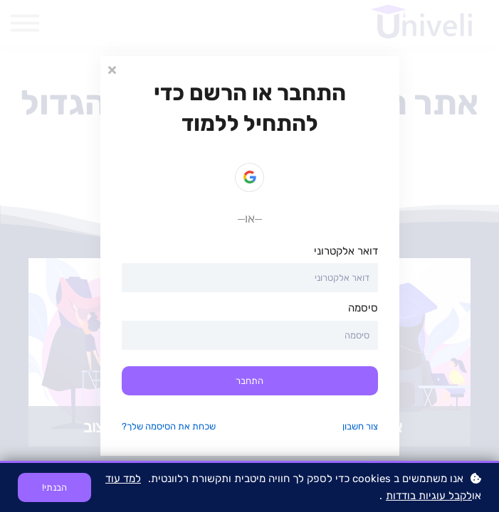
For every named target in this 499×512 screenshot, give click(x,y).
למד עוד (123, 478)
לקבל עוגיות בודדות (429, 495)
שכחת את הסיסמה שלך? (169, 426)
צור (372, 426)
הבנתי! (54, 487)
